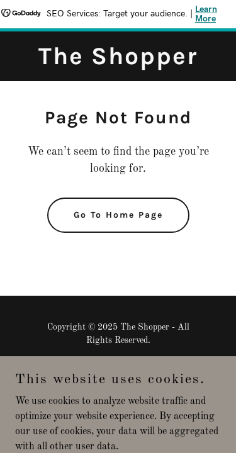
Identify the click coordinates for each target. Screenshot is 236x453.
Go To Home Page (118, 215)
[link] (118, 62)
